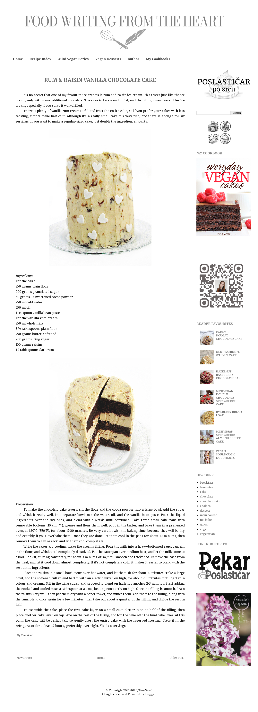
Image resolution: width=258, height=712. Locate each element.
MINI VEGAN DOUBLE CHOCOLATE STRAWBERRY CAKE (226, 397)
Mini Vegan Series (73, 59)
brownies (206, 487)
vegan (204, 529)
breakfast (206, 482)
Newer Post (24, 658)
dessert (205, 510)
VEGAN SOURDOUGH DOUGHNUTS (225, 455)
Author (133, 59)
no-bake (206, 520)
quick (204, 524)
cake (203, 492)
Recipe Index (40, 59)
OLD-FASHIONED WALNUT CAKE (228, 353)
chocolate (206, 496)
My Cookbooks (158, 59)
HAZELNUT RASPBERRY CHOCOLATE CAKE (229, 375)
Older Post (176, 658)
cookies (205, 506)
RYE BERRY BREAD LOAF (229, 413)
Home (18, 59)
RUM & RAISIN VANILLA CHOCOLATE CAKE (100, 80)
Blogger (150, 694)
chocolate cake (210, 501)
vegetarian (207, 534)
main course (208, 515)
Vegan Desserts (108, 59)
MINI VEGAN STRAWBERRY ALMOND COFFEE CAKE (228, 436)
